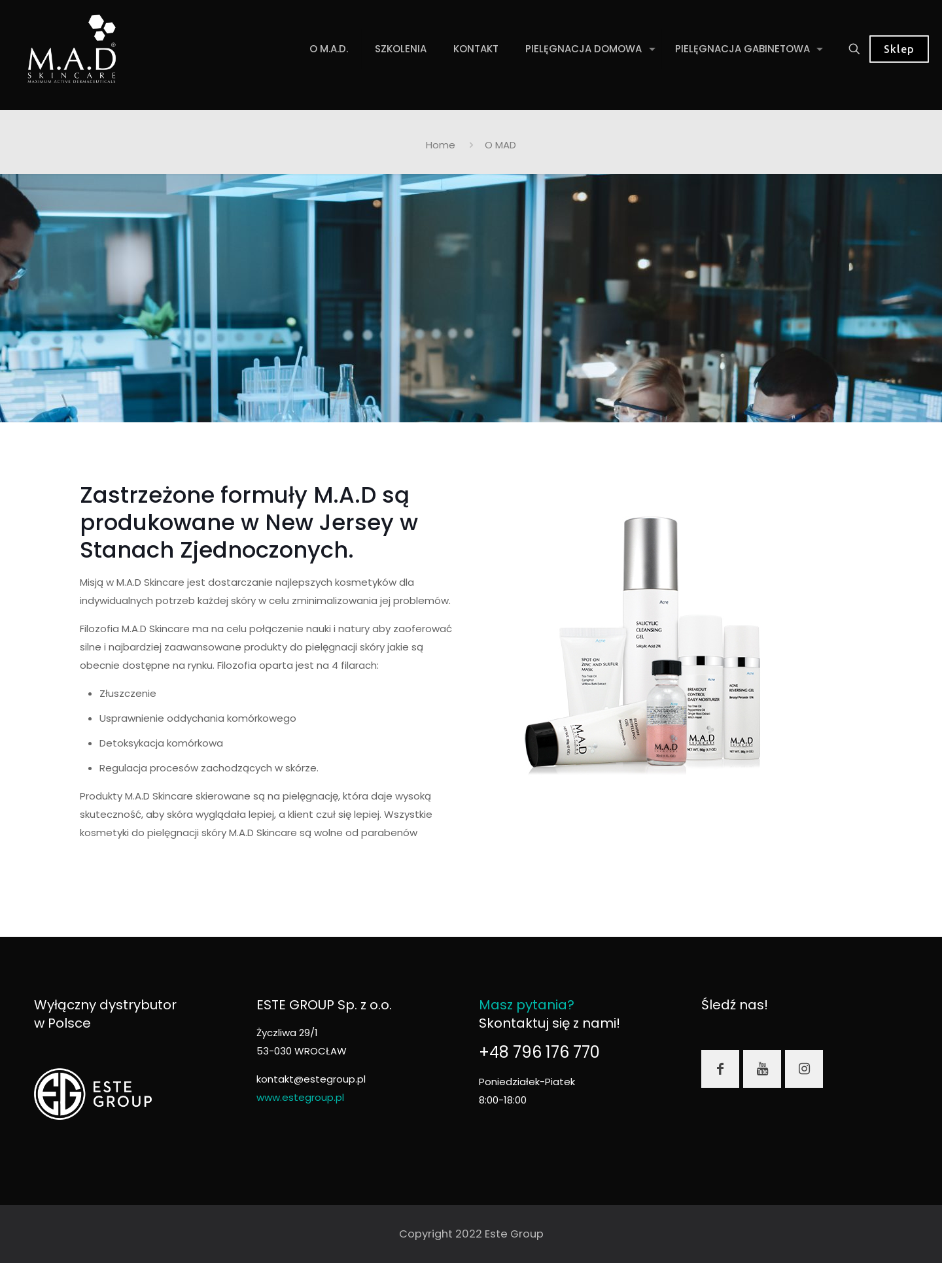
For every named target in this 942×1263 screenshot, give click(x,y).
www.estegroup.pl (300, 1097)
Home (440, 145)
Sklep (899, 49)
